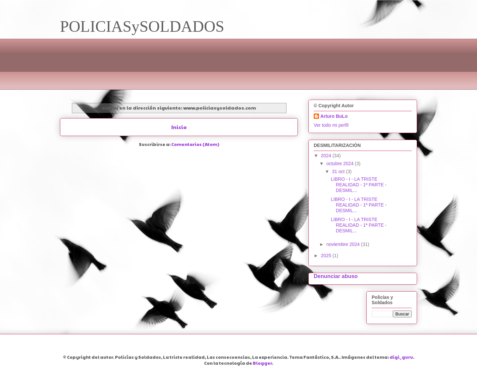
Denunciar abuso (336, 276)
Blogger (262, 363)
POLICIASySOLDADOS (142, 26)
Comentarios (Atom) (195, 144)
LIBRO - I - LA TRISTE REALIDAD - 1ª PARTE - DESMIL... (359, 184)
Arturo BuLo (333, 116)
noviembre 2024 (343, 244)
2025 (327, 255)
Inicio (179, 126)
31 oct (339, 171)
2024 (327, 155)
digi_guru (401, 357)
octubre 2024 (340, 163)
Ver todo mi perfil (331, 125)
